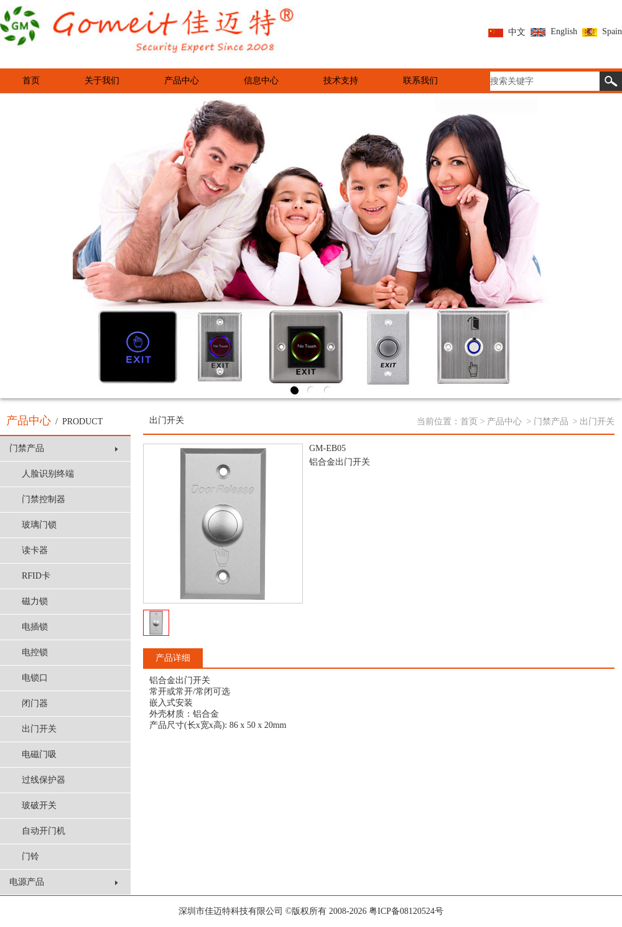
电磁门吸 (39, 754)
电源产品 (63, 882)
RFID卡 (36, 575)
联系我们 (420, 80)
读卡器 (35, 550)
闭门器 (35, 703)
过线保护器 (43, 780)
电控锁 (35, 652)
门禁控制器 (43, 499)
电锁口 (35, 677)
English (554, 31)
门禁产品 (63, 448)
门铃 (30, 856)
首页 (31, 80)
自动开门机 (43, 831)
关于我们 (102, 80)
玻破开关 (39, 805)
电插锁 (35, 626)
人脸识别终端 (48, 473)
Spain (602, 31)
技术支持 (340, 80)
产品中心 (181, 80)
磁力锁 (35, 601)
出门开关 (39, 729)
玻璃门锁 (39, 524)
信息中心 (261, 80)
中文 (507, 32)
